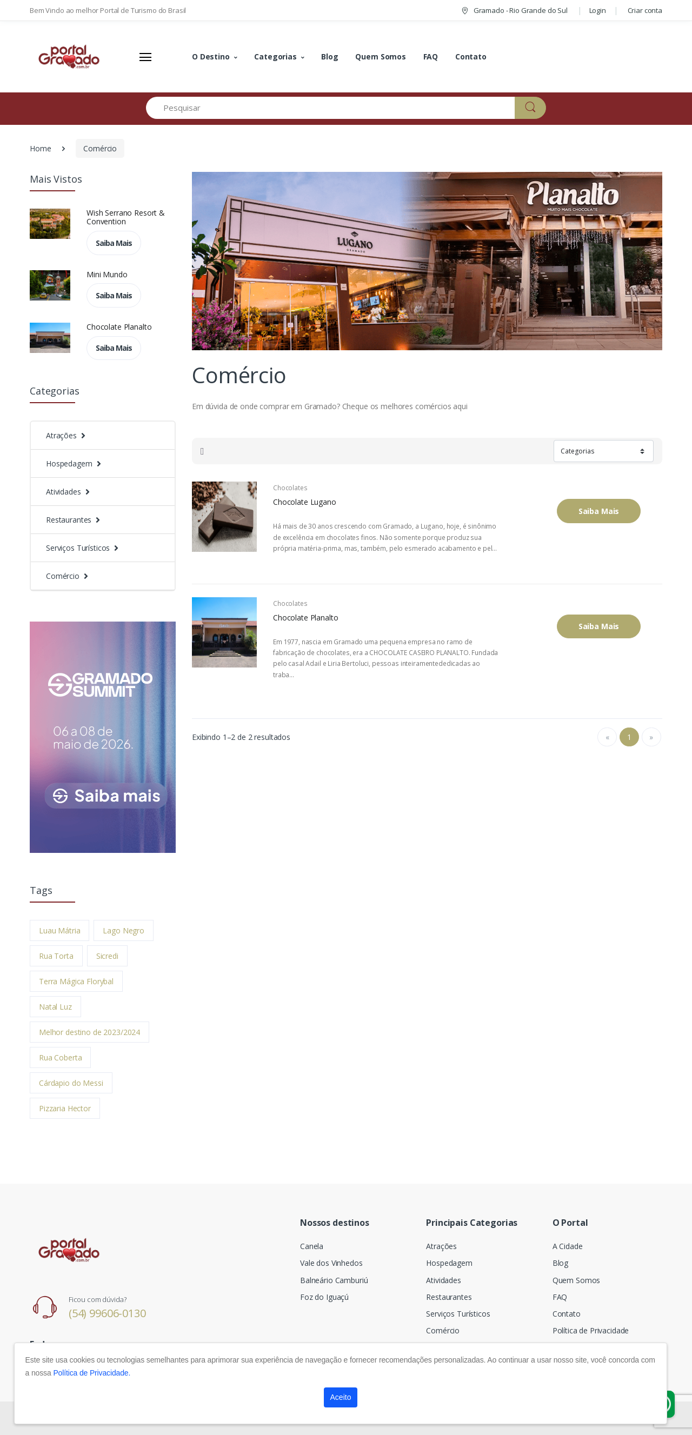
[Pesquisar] (330, 108)
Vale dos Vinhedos (331, 1263)
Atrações (441, 1246)
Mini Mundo (107, 274)
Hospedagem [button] (69, 463)
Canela (311, 1246)
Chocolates (290, 487)
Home (40, 148)
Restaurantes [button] (68, 520)
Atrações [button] (61, 435)
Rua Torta (56, 956)
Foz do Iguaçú (324, 1297)
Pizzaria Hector (65, 1108)
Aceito (340, 1397)
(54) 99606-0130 (107, 1313)
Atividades (443, 1280)
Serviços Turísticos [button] (78, 548)
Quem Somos (380, 56)
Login (597, 10)
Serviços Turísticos (458, 1314)
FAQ (430, 56)
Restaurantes (448, 1297)
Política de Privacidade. (91, 1373)
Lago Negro (123, 930)
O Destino (211, 56)
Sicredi (107, 956)
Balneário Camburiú (334, 1280)
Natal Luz (55, 1007)
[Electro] (70, 56)
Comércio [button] (62, 576)
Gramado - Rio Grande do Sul (514, 10)
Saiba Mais (114, 243)
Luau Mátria (59, 930)
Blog (329, 56)
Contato (471, 56)
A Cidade (568, 1246)
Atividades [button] (63, 491)
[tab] (202, 451)
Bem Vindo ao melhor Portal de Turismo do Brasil (108, 10)
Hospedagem (449, 1263)
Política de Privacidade (591, 1330)
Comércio (100, 148)
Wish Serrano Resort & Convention (125, 217)
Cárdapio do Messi (71, 1083)
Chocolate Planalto (118, 327)
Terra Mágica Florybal (76, 981)
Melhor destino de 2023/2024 (89, 1032)
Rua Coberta (60, 1057)
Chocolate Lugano (304, 502)
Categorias (275, 56)
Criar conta (645, 10)
